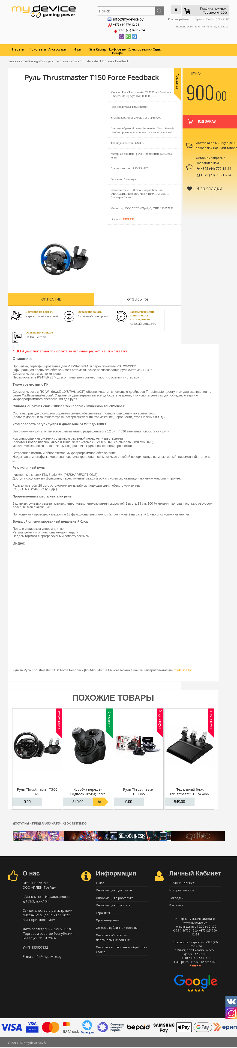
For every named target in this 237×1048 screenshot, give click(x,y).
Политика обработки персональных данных (113, 940)
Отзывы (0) (137, 298)
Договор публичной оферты (117, 930)
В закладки (204, 187)
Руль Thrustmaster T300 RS (37, 790)
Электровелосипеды (137, 48)
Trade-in (18, 48)
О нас (157, 48)
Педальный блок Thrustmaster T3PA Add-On (189, 793)
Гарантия (103, 914)
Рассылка (176, 906)
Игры (77, 48)
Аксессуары (57, 48)
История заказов (182, 890)
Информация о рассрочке (115, 898)
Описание (51, 298)
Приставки (37, 48)
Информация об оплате (113, 906)
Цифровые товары (117, 50)
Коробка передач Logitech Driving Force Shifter (88, 793)
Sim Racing (97, 48)
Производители (108, 922)
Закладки (176, 898)
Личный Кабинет (182, 882)
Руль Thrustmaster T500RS (138, 790)
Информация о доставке (114, 890)
